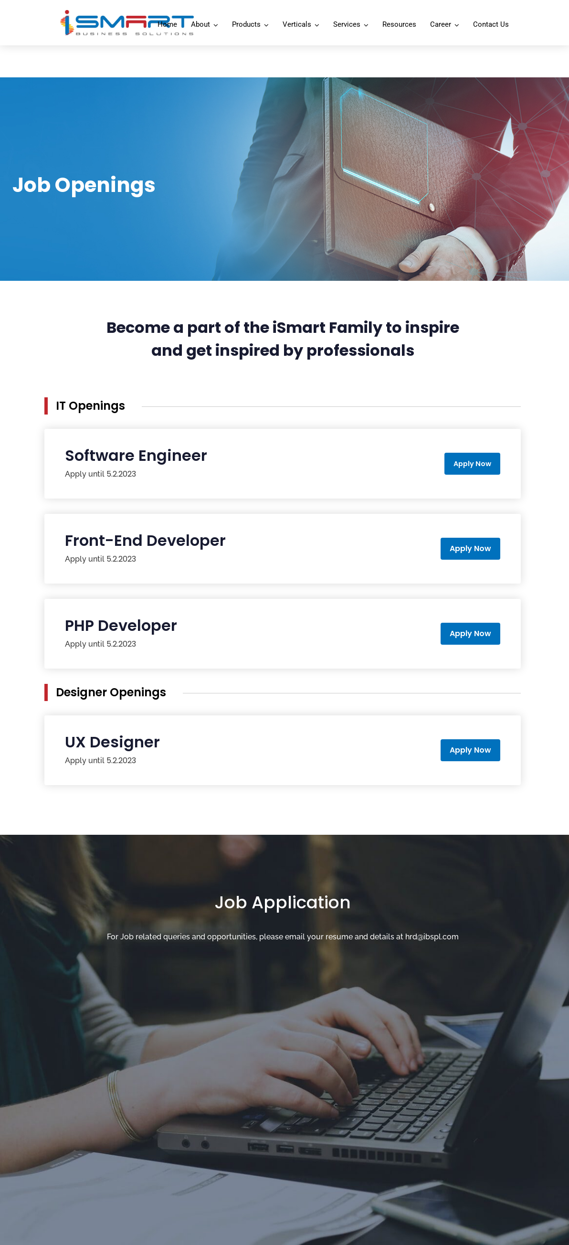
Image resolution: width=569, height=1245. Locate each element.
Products (246, 24)
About (200, 24)
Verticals (297, 24)
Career (440, 24)
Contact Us (491, 24)
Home (167, 24)
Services (346, 24)
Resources (399, 24)
